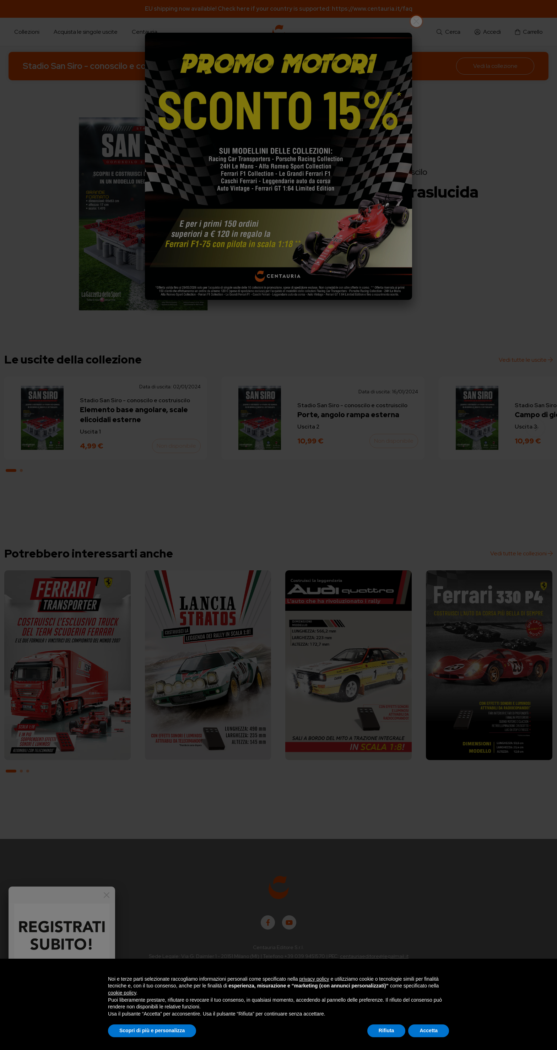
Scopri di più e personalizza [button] (152, 1030)
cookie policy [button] (122, 993)
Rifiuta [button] (386, 1030)
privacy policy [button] (314, 979)
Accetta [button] (429, 1030)
